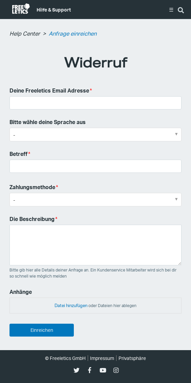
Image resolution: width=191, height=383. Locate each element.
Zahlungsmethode (32, 186)
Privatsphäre (132, 358)
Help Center (24, 33)
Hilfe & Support (54, 9)
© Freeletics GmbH (65, 358)
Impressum (102, 358)
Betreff (18, 153)
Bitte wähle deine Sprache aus (47, 121)
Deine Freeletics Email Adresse (49, 90)
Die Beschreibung (32, 218)
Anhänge (20, 291)
